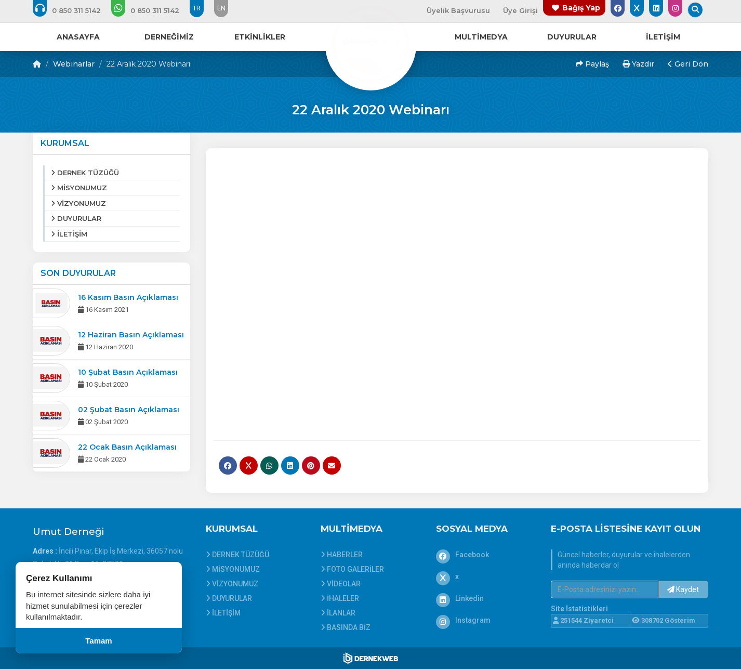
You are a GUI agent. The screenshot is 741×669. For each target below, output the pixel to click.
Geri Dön (688, 64)
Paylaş (592, 64)
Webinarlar (74, 64)
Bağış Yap (581, 7)
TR (197, 8)
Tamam (98, 640)
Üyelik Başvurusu (458, 10)
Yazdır (638, 64)
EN (221, 8)
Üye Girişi (520, 10)
